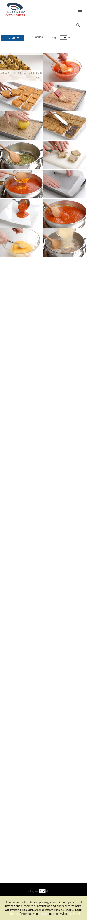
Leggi (78, 910)
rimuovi (44, 913)
